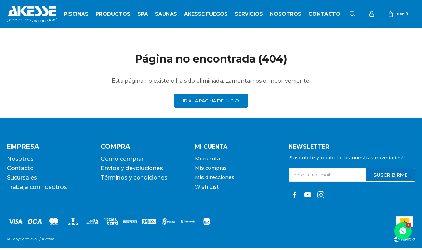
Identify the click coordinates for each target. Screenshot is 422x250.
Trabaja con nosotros (37, 187)
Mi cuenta (207, 159)
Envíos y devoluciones (132, 168)
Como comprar (122, 159)
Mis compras (211, 168)
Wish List (207, 187)
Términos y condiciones (134, 177)
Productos (113, 14)
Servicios (249, 14)
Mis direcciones (214, 177)
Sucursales (22, 177)
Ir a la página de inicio (211, 100)
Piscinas (76, 14)
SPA (143, 14)
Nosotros (285, 14)
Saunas (166, 14)
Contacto (324, 14)
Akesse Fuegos (206, 14)
